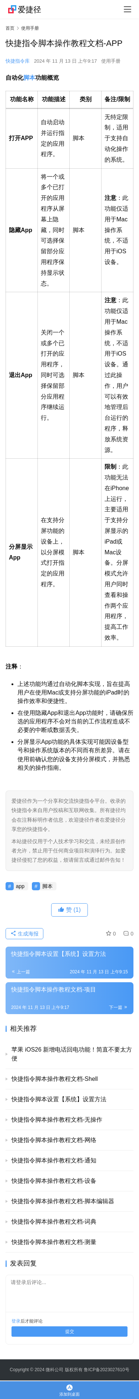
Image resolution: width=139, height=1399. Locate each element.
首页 (10, 28)
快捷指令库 (18, 61)
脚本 (29, 78)
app (20, 886)
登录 (15, 1321)
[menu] (127, 9)
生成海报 (24, 933)
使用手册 (110, 61)
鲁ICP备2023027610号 (106, 1369)
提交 (69, 1331)
